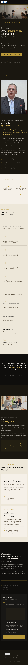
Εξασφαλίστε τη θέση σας (12, 54)
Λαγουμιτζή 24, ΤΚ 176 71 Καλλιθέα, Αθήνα (10, 585)
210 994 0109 (5, 587)
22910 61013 (4, 589)
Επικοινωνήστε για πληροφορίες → (14, 637)
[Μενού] (26, 2)
